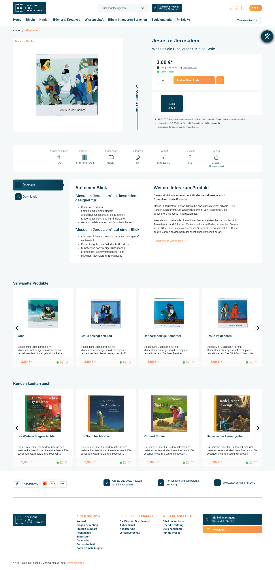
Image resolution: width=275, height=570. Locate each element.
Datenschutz (84, 540)
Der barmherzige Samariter (162, 336)
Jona (21, 336)
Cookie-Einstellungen (89, 548)
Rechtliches (83, 532)
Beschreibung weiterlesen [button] (171, 240)
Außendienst (127, 525)
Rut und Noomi (154, 436)
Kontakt (81, 521)
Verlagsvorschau (130, 532)
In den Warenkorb (194, 80)
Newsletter (214, 529)
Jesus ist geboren (219, 336)
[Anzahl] (164, 80)
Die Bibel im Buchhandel (135, 521)
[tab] (38, 185)
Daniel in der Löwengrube (225, 436)
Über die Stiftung (173, 525)
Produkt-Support (86, 528)
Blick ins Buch (26, 41)
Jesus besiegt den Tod (96, 336)
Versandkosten (190, 67)
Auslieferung (127, 528)
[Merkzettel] (229, 7)
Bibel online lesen (173, 521)
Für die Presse (171, 532)
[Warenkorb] (251, 8)
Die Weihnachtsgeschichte (36, 436)
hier (197, 127)
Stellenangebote (172, 528)
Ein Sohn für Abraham (96, 436)
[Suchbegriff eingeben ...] (116, 8)
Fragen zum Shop (87, 525)
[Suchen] (142, 8)
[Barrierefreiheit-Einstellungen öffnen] (267, 36)
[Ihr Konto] (236, 7)
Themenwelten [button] (248, 20)
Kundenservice (89, 516)
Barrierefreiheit (85, 544)
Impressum (83, 536)
